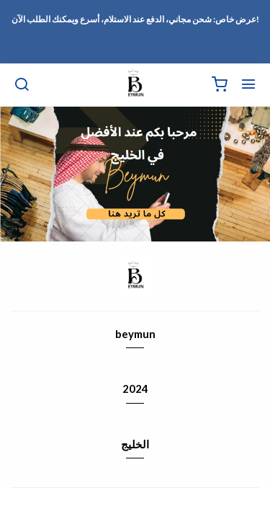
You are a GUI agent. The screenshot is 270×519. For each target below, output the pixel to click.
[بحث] (21, 85)
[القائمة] (248, 85)
